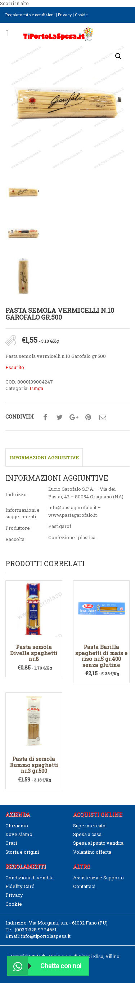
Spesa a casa (87, 834)
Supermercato (89, 825)
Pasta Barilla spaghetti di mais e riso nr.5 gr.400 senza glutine (101, 655)
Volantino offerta (92, 852)
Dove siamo (18, 834)
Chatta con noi (44, 966)
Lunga (36, 388)
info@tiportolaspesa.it (46, 936)
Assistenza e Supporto (98, 877)
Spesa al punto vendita (98, 843)
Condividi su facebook (45, 417)
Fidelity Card (20, 886)
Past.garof (59, 526)
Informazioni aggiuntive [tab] (44, 457)
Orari (11, 843)
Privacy (65, 14)
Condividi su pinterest (88, 417)
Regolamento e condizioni (30, 14)
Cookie (81, 14)
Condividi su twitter (59, 417)
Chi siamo (16, 825)
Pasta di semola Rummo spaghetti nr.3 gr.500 (34, 764)
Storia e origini (22, 852)
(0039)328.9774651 (36, 929)
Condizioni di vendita (29, 877)
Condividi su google (74, 417)
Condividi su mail (102, 417)
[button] (118, 56)
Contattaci (84, 886)
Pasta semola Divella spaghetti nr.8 (33, 652)
